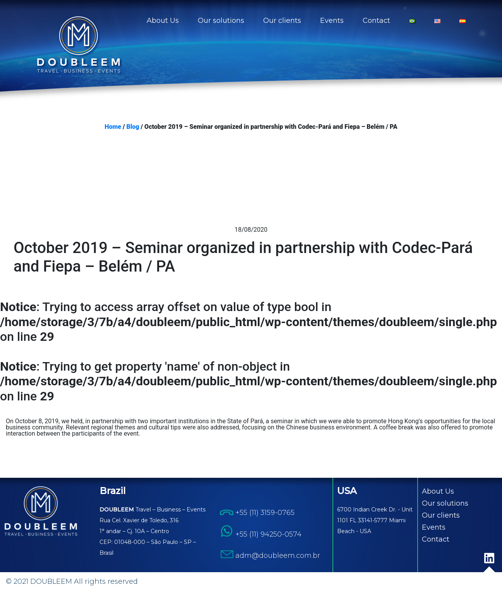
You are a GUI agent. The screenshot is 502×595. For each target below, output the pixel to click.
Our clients (282, 20)
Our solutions (221, 20)
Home (113, 127)
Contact (376, 20)
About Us (163, 20)
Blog (133, 127)
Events (332, 20)
